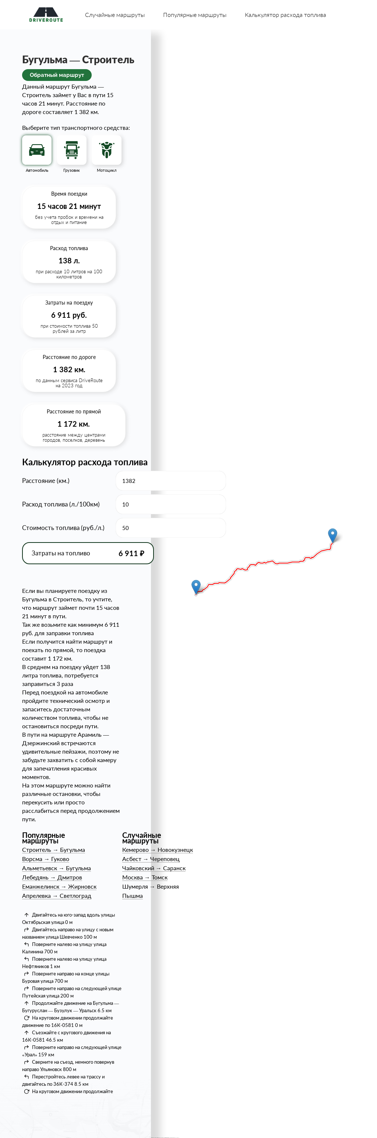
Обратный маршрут (57, 75)
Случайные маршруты (115, 14)
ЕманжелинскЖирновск (59, 886)
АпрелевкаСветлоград (56, 895)
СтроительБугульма (53, 849)
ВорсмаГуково (45, 858)
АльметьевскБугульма (56, 867)
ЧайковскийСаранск (154, 867)
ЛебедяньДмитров (52, 877)
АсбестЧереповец (151, 858)
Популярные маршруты (194, 14)
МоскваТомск (145, 877)
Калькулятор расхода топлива (285, 14)
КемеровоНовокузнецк (157, 849)
